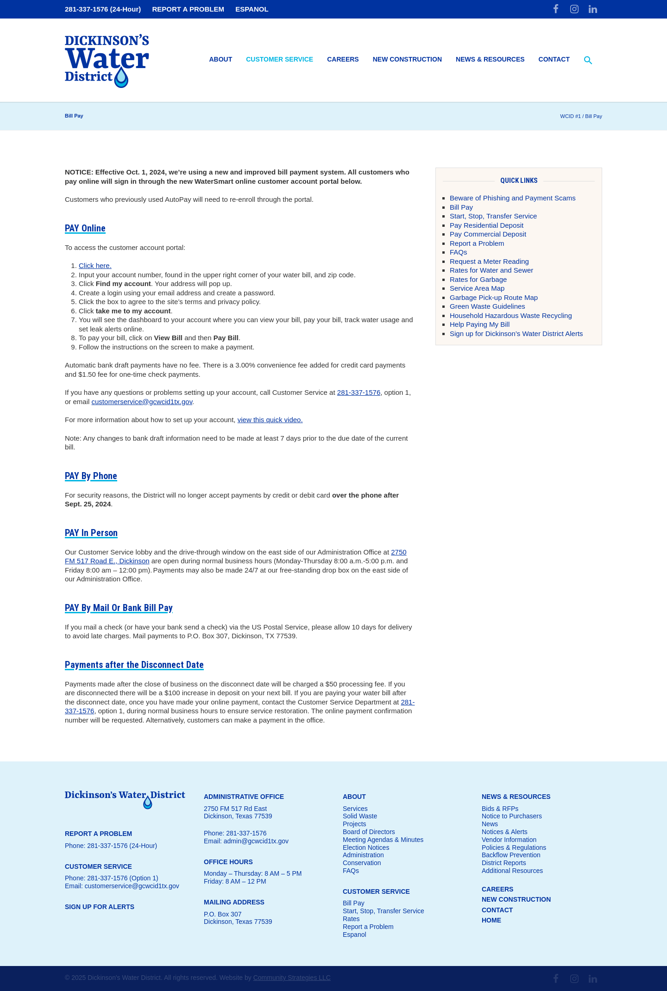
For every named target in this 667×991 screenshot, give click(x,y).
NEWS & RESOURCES (516, 796)
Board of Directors (369, 831)
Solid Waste (360, 816)
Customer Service (279, 59)
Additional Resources (512, 870)
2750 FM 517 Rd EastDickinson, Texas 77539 (238, 812)
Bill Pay (461, 207)
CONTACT (497, 910)
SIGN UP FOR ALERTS (99, 906)
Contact (554, 59)
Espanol (354, 934)
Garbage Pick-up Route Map (494, 297)
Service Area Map (477, 288)
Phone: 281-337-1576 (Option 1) (111, 878)
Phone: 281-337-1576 (235, 833)
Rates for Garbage (478, 279)
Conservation (362, 862)
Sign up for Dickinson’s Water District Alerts (516, 333)
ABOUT (354, 796)
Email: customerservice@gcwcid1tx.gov (122, 886)
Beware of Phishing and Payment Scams (513, 198)
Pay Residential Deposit (486, 225)
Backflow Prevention (511, 855)
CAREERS (497, 889)
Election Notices (366, 847)
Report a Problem (477, 243)
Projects (354, 824)
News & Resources (490, 59)
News (490, 824)
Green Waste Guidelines (487, 306)
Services (355, 808)
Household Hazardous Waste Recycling (511, 315)
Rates (351, 918)
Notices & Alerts (505, 831)
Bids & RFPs (500, 808)
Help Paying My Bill (480, 324)
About (220, 59)
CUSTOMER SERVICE (376, 891)
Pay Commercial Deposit (488, 234)
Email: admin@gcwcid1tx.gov (246, 841)
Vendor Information (509, 839)
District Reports (504, 862)
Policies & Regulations (514, 847)
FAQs (458, 252)
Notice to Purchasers (512, 816)
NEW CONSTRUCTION (516, 899)
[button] (588, 61)
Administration (363, 855)
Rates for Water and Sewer (491, 270)
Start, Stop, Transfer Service (493, 216)
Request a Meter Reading (489, 261)
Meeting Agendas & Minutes (383, 839)
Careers (343, 59)
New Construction (407, 59)
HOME (491, 920)
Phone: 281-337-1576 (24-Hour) (111, 845)
